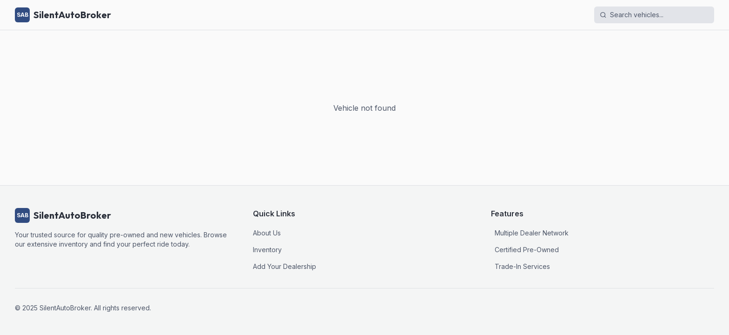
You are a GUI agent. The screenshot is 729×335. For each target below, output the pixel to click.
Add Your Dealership (284, 266)
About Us (267, 233)
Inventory (267, 250)
